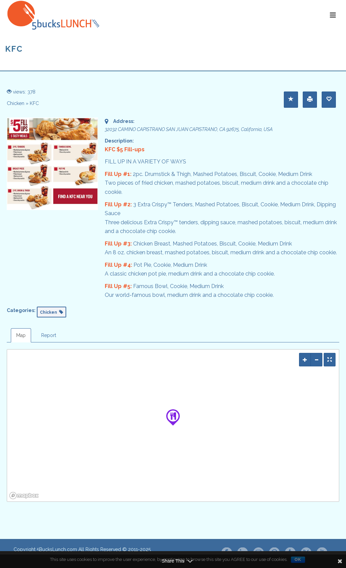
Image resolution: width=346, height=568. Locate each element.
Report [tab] (48, 335)
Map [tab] (21, 335)
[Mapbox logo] (24, 495)
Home (317, 64)
